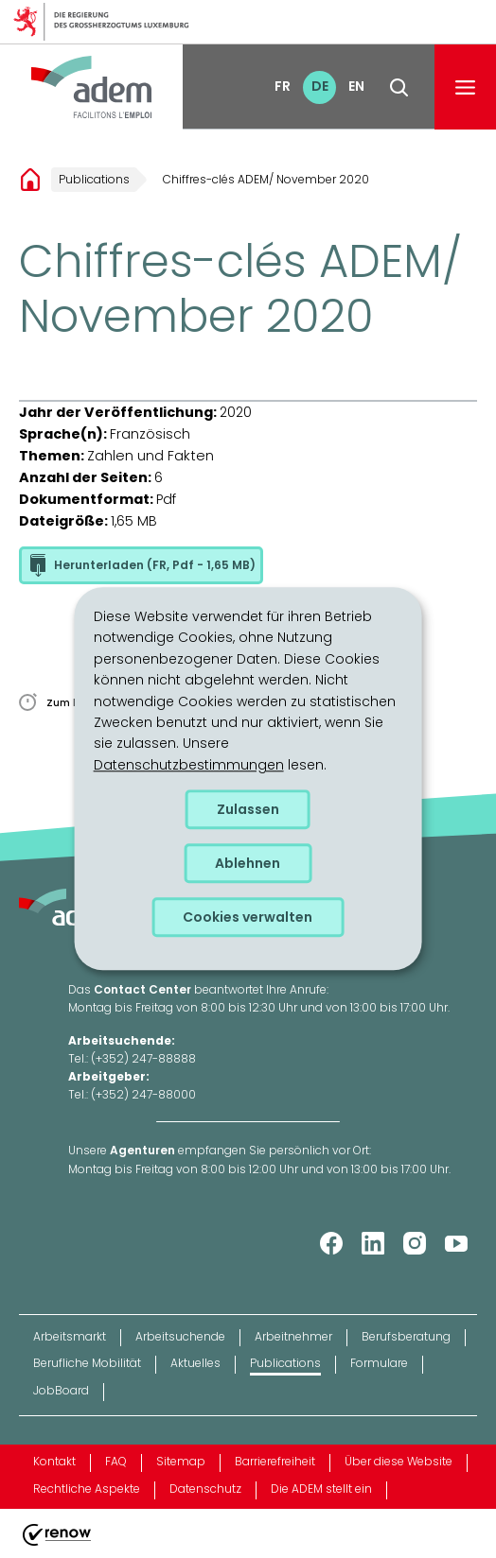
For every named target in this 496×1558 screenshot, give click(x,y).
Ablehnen (247, 864)
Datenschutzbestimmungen (189, 764)
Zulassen (248, 809)
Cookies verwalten (247, 918)
